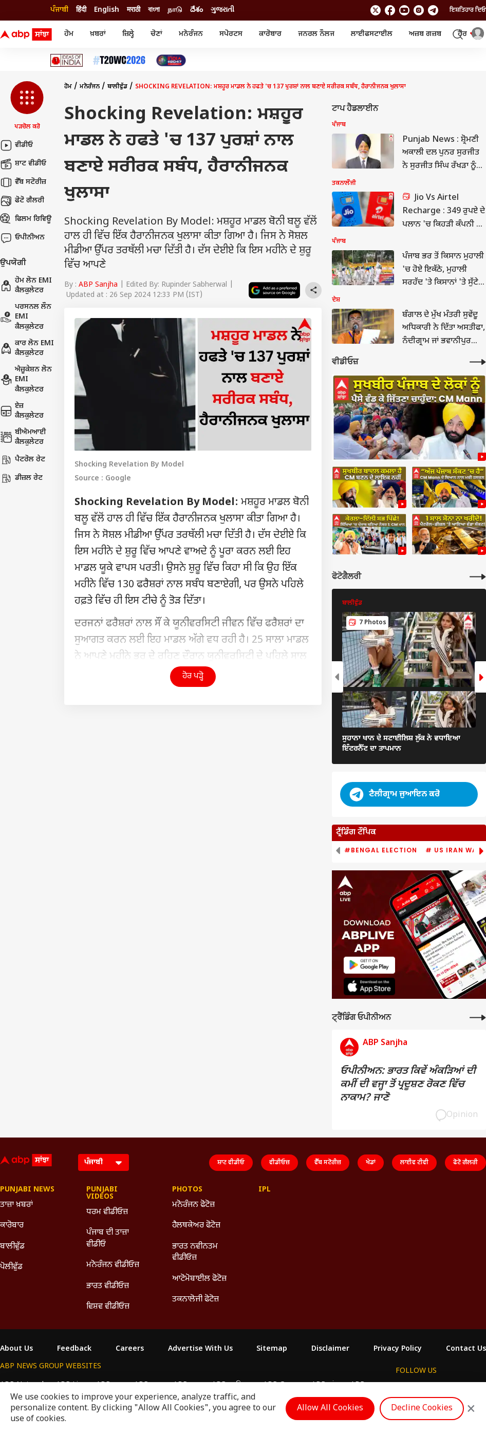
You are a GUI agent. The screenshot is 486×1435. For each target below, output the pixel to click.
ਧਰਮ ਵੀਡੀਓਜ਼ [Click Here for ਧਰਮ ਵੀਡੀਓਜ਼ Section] (107, 1212)
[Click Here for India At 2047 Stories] (171, 60)
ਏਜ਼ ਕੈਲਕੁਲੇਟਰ (22, 411)
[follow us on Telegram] (433, 10)
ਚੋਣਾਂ (156, 34)
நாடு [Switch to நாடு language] (174, 10)
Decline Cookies (422, 1408)
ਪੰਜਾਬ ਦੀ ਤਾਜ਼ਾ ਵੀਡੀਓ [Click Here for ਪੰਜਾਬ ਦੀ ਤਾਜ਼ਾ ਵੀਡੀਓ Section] (107, 1238)
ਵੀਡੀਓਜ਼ (279, 1163)
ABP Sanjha (98, 285)
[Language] (103, 1162)
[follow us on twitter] (375, 10)
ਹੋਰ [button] (467, 34)
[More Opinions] (478, 1017)
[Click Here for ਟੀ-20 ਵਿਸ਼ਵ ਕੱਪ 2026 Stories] (119, 60)
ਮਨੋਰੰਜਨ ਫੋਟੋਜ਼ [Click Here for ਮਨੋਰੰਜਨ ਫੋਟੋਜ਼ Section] (193, 1205)
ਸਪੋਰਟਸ (230, 34)
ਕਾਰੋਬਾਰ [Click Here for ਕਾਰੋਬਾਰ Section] (12, 1225)
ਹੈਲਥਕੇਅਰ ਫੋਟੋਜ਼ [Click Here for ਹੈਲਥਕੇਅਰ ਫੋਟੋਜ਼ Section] (196, 1225)
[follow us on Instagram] (419, 10)
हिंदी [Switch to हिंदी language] (81, 10)
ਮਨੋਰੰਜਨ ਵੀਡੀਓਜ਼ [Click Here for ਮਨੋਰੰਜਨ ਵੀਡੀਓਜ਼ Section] (112, 1265)
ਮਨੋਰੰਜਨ (191, 34)
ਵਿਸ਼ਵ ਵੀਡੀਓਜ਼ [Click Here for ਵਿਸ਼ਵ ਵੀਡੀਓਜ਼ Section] (107, 1306)
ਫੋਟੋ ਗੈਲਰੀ (22, 201)
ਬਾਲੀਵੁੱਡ (117, 87)
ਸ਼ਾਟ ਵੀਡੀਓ (23, 164)
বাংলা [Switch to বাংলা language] (154, 10)
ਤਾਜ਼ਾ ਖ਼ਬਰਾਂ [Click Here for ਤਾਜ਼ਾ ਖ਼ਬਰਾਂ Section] (16, 1205)
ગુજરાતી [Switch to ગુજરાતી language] (222, 10)
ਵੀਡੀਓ (16, 145)
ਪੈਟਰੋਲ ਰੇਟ (22, 460)
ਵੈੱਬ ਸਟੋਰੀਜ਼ (23, 182)
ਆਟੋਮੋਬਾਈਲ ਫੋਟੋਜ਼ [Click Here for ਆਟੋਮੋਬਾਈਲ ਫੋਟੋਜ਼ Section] (199, 1279)
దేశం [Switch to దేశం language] (196, 10)
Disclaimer (330, 1349)
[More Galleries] (478, 577)
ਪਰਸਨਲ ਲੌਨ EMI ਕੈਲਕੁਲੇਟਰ (25, 317)
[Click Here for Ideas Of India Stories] (66, 60)
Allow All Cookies (330, 1408)
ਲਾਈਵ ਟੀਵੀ (414, 1163)
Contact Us (466, 1349)
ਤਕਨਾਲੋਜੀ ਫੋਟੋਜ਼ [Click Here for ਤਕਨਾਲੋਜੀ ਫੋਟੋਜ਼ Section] (195, 1299)
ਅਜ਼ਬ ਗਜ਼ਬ (425, 34)
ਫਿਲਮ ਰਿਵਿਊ (25, 219)
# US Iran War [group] (453, 850)
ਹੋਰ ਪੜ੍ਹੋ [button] (192, 676)
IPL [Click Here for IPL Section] (264, 1190)
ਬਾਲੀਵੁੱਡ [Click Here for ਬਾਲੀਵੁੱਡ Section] (12, 1246)
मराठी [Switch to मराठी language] (133, 10)
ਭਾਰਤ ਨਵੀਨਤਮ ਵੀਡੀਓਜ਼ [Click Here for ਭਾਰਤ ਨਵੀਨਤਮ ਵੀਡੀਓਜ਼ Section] (195, 1252)
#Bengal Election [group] (380, 850)
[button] (27, 106)
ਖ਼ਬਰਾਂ (98, 34)
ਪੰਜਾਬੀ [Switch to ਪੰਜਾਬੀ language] (59, 10)
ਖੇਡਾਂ (371, 1163)
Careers (130, 1349)
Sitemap (271, 1349)
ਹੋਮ (68, 34)
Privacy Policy (397, 1349)
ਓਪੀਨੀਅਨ (22, 238)
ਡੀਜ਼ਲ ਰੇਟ (21, 478)
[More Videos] (478, 362)
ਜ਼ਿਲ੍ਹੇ (128, 34)
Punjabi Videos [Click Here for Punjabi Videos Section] (102, 1193)
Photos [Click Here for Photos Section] (187, 1190)
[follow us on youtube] (404, 10)
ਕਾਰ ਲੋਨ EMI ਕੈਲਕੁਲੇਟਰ (27, 349)
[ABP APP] (369, 965)
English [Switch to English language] (106, 10)
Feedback (74, 1349)
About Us (16, 1349)
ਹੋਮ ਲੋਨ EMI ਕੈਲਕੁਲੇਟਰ (26, 286)
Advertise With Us (200, 1349)
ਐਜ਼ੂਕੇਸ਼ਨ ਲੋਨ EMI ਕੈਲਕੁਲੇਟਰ (26, 380)
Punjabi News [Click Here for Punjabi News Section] (27, 1190)
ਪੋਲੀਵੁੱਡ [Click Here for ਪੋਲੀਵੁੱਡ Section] (11, 1267)
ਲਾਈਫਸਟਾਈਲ (371, 34)
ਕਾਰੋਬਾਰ (270, 34)
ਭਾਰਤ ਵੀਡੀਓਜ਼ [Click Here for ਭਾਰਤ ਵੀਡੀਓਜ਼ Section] (107, 1286)
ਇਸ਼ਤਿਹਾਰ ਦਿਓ (468, 10)
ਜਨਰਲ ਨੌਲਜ (316, 34)
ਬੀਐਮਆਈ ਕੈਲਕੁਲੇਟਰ (23, 437)
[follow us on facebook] (390, 10)
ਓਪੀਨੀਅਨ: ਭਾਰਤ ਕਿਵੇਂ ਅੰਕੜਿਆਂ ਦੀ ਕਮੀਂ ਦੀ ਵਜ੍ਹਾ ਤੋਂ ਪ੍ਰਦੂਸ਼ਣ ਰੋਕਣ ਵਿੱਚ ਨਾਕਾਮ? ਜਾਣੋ (408, 1085)
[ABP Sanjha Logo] (26, 34)
